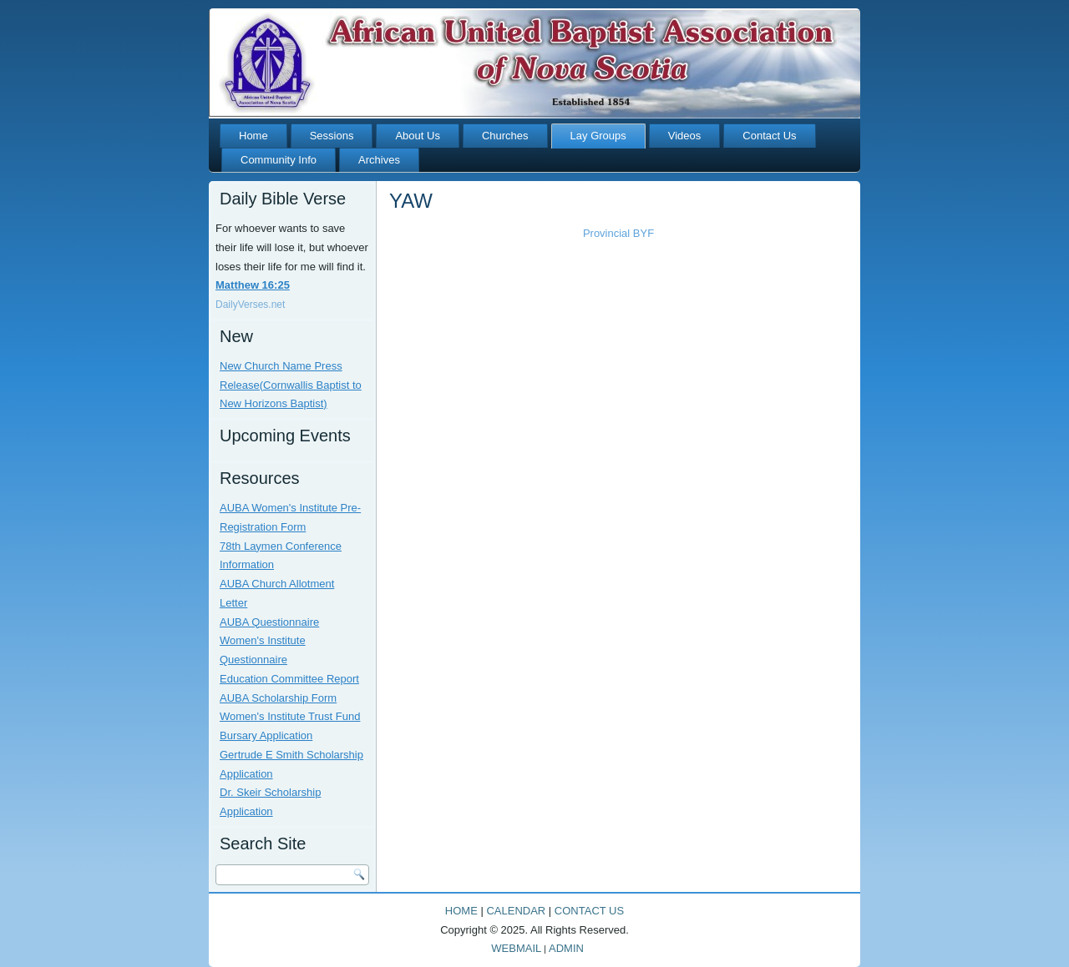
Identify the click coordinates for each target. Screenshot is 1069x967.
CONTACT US (589, 910)
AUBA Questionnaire (269, 622)
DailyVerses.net (250, 304)
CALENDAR (515, 910)
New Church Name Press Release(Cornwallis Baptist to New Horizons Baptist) (291, 385)
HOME (461, 910)
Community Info (279, 160)
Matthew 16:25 (252, 285)
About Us (417, 135)
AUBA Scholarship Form (278, 698)
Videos (685, 135)
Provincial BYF (618, 233)
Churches (505, 135)
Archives (379, 160)
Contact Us (769, 135)
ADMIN (566, 948)
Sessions (332, 135)
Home (253, 135)
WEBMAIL (516, 948)
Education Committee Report (289, 678)
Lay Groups (598, 135)
